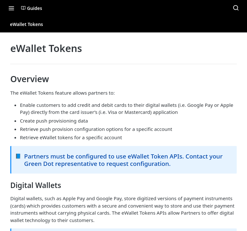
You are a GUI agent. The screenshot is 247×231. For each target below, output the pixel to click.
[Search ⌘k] (236, 8)
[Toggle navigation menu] (11, 8)
